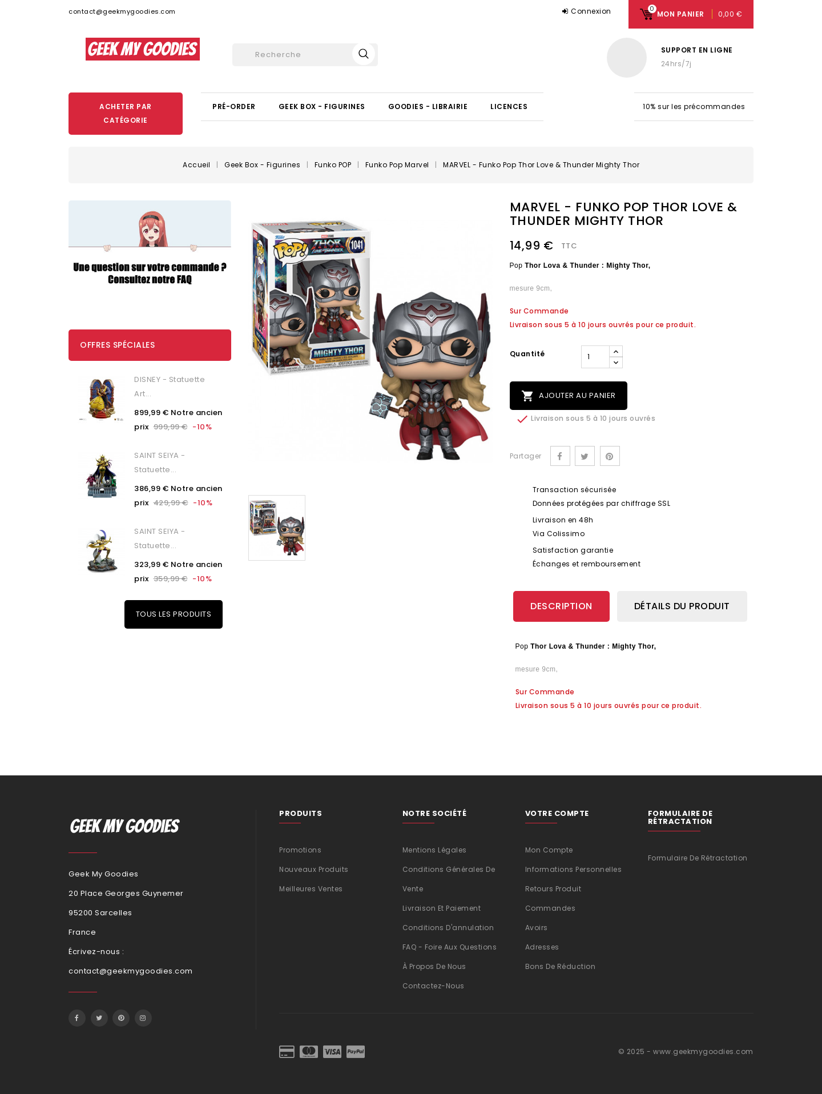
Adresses (542, 946)
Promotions (300, 849)
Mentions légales (434, 849)
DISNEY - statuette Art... (169, 386)
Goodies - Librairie (428, 106)
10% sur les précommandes (694, 106)
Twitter (99, 1017)
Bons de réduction (560, 966)
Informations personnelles (573, 869)
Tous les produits (174, 614)
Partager (560, 456)
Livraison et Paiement (441, 907)
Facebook (77, 1017)
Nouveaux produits (314, 869)
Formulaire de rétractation (698, 858)
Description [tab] (561, 606)
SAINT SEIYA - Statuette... (160, 462)
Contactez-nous (433, 985)
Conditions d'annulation (448, 927)
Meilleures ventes (311, 888)
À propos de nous (434, 966)
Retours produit (553, 888)
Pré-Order (234, 106)
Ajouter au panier (568, 396)
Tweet (585, 456)
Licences (508, 106)
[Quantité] (595, 356)
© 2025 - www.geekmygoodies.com (686, 1051)
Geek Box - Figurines (322, 106)
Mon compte (549, 849)
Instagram (143, 1017)
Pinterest (610, 456)
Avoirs (536, 927)
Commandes (550, 907)
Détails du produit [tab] (682, 606)
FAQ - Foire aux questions (449, 946)
